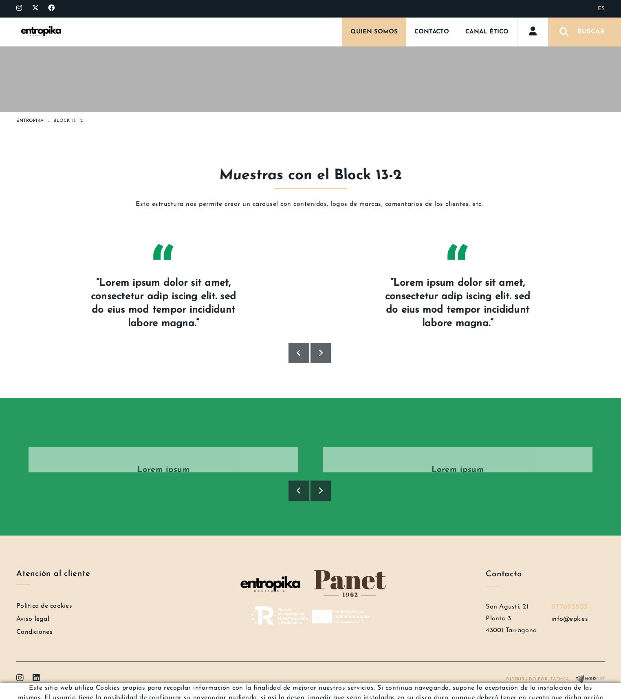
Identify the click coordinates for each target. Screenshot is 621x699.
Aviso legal (32, 619)
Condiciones (34, 632)
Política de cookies (44, 606)
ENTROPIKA (30, 121)
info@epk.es (569, 619)
